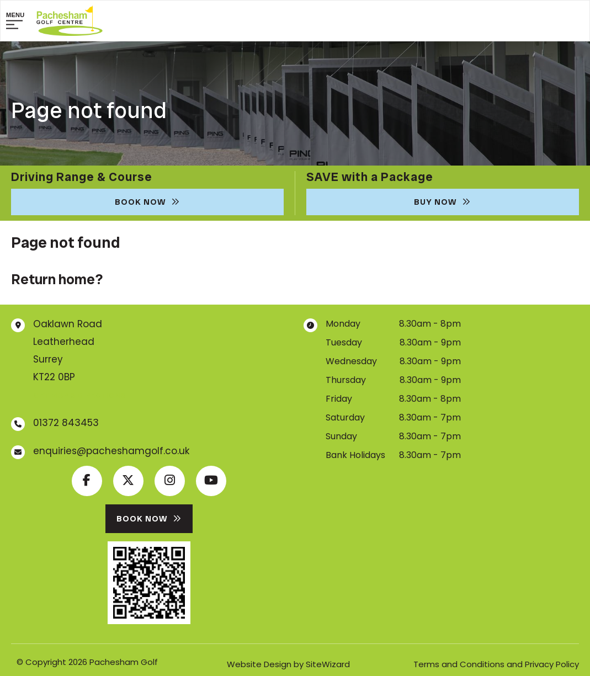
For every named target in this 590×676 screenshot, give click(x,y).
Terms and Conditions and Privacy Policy (496, 664)
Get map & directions (79, 395)
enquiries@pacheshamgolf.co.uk (111, 450)
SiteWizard (328, 664)
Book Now (147, 201)
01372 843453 (66, 422)
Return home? (57, 279)
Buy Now (442, 201)
